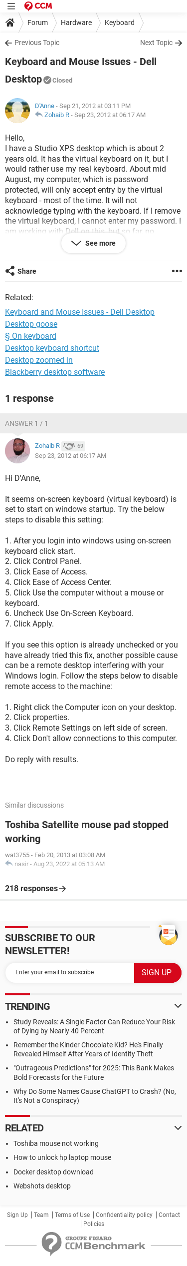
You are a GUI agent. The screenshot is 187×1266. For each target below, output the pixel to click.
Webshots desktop (42, 1186)
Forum (37, 23)
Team (41, 1214)
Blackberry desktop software (55, 372)
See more (100, 243)
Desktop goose (31, 324)
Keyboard (120, 23)
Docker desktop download (53, 1172)
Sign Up (17, 1214)
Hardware (76, 23)
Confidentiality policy (124, 1214)
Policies (93, 1223)
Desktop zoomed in (39, 360)
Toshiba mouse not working (56, 1143)
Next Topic (156, 43)
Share (26, 271)
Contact (169, 1214)
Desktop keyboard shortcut (52, 348)
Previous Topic (36, 43)
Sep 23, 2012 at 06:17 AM (110, 115)
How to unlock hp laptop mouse (62, 1157)
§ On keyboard (30, 336)
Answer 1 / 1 (26, 423)
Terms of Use (72, 1214)
